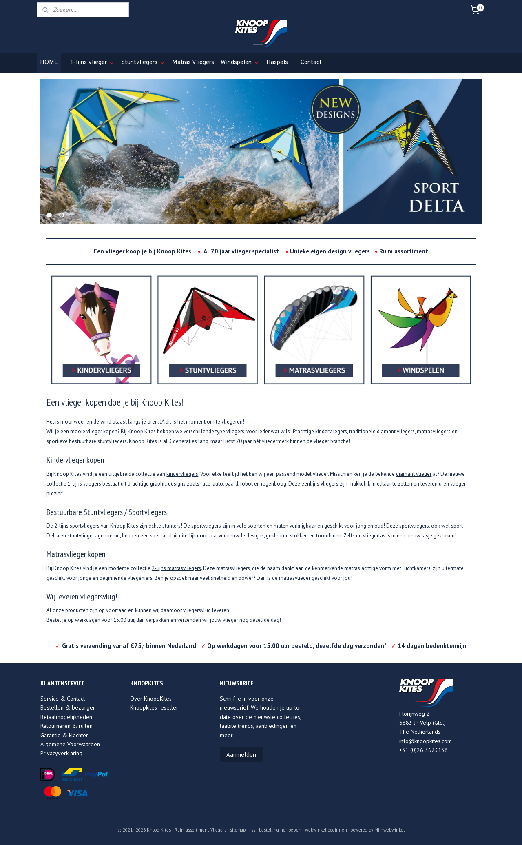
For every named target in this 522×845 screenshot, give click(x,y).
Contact (311, 63)
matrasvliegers (434, 431)
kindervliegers (331, 431)
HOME (49, 63)
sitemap (238, 830)
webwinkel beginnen (326, 830)
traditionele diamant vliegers (382, 431)
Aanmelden (241, 755)
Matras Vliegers (193, 63)
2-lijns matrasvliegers (176, 568)
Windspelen (240, 63)
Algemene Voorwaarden (70, 744)
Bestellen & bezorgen (68, 707)
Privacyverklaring (61, 753)
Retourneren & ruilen (66, 726)
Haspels (277, 63)
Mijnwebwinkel (389, 830)
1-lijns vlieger (93, 63)
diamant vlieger (413, 473)
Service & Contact (62, 698)
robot (246, 483)
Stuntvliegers (144, 63)
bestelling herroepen (280, 830)
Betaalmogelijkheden (66, 717)
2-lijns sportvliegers (77, 525)
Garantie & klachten (64, 735)
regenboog (273, 483)
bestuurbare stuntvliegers (98, 441)
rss (252, 830)
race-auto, (212, 483)
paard (231, 483)
